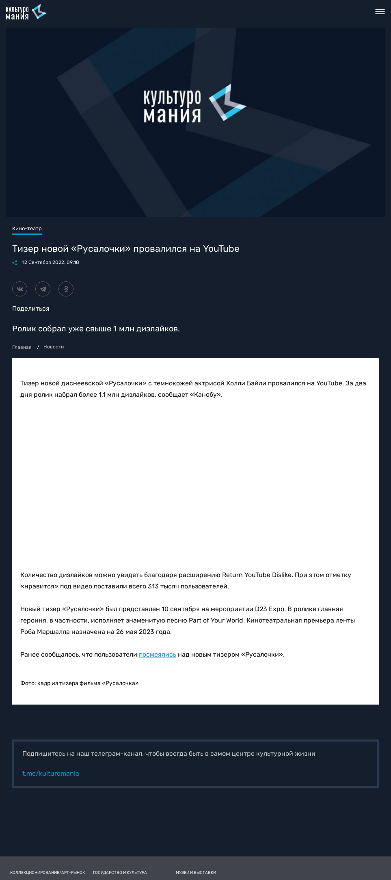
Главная (22, 347)
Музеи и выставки (196, 872)
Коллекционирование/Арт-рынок (47, 872)
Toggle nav (380, 11)
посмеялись (157, 654)
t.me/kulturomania (50, 773)
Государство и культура (120, 872)
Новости (53, 347)
